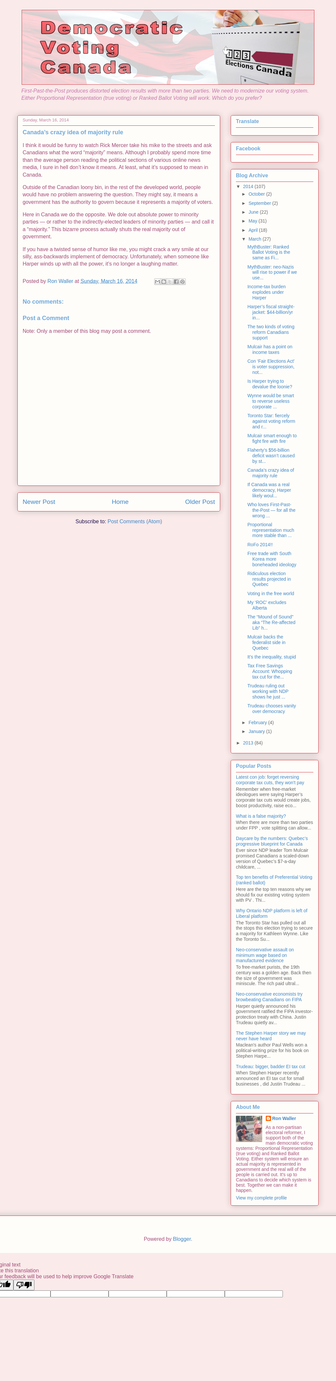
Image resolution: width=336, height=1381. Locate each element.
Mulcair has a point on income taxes (269, 349)
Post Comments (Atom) (135, 521)
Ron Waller (284, 1118)
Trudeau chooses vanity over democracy (271, 708)
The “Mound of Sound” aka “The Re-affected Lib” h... (271, 622)
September (260, 203)
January (257, 731)
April (253, 230)
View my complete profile (261, 1197)
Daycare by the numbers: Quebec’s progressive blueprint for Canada (272, 841)
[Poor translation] (23, 1285)
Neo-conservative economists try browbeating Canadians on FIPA (269, 996)
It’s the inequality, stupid (271, 656)
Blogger (182, 1239)
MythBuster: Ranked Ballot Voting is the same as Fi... (268, 252)
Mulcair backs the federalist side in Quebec (266, 642)
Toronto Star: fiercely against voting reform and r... (271, 421)
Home (120, 501)
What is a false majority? (261, 816)
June (254, 212)
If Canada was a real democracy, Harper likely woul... (269, 490)
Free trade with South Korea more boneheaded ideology (271, 559)
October (257, 194)
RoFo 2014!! (260, 544)
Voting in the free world (270, 593)
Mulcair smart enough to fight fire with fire (272, 438)
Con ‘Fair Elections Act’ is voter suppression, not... (270, 366)
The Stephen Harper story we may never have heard (271, 1035)
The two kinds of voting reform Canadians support (270, 332)
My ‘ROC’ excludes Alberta (266, 605)
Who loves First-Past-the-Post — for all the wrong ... (271, 510)
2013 (249, 742)
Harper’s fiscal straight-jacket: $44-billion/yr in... (270, 312)
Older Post (200, 501)
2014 (249, 186)
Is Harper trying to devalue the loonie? (269, 383)
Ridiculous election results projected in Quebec (269, 579)
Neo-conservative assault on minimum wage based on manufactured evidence (265, 955)
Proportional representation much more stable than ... (270, 530)
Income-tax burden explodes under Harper (266, 292)
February (258, 722)
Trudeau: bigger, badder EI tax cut (270, 1066)
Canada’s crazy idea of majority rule (270, 472)
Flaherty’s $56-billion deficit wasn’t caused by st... (271, 455)
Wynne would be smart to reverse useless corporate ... (270, 401)
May (253, 221)
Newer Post (39, 501)
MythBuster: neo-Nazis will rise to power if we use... (272, 272)
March (255, 239)
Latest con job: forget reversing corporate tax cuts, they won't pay (270, 779)
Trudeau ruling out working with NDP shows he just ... (267, 691)
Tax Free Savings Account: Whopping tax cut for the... (269, 671)
